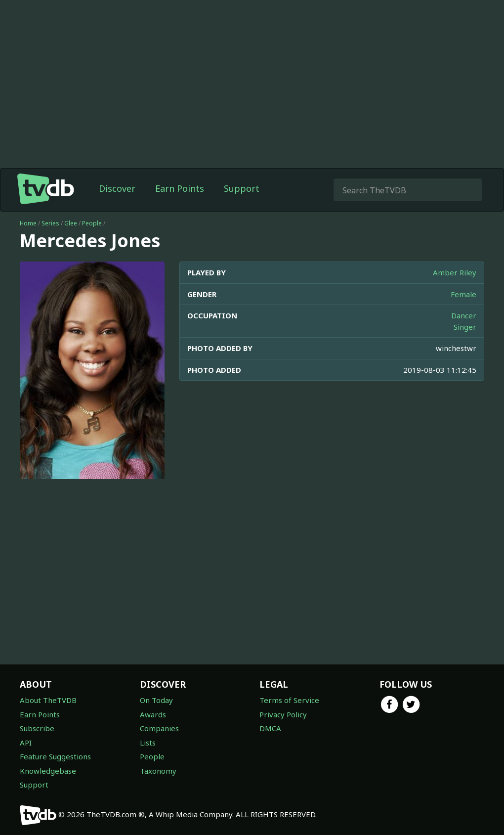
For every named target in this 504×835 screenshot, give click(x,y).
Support (241, 188)
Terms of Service (289, 700)
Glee (70, 223)
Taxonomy (158, 771)
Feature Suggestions (55, 756)
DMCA (270, 728)
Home (28, 223)
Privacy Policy (283, 714)
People (92, 223)
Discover (117, 188)
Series (50, 223)
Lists (148, 742)
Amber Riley (454, 272)
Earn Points (179, 188)
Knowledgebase (48, 771)
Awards (153, 714)
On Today (156, 700)
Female (463, 294)
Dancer (463, 315)
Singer (465, 327)
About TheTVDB (48, 700)
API (26, 742)
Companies (159, 728)
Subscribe (37, 728)
